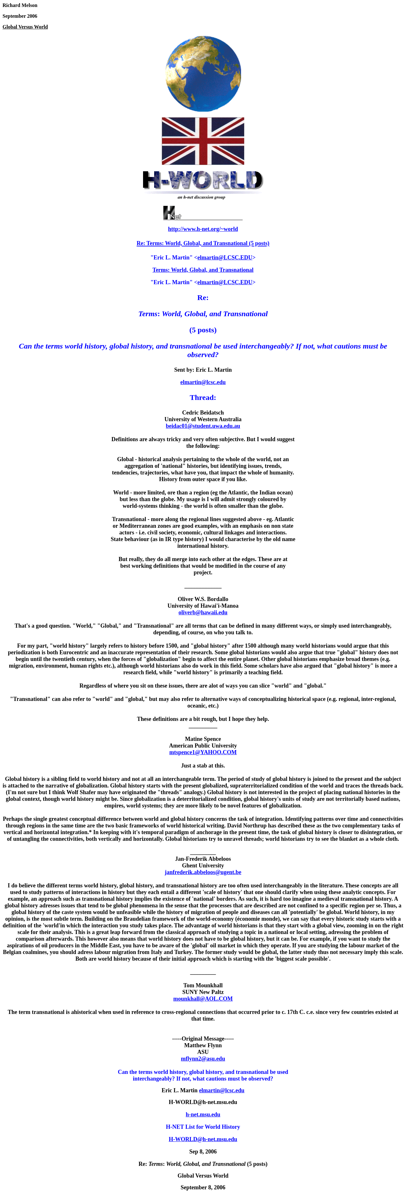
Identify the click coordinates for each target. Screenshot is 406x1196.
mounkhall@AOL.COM (202, 999)
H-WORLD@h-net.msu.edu (203, 1139)
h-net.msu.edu (203, 1114)
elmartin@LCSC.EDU (224, 257)
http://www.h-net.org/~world (203, 229)
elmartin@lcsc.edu (203, 382)
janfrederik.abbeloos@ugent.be (203, 872)
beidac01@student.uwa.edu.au (203, 426)
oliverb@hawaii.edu (203, 612)
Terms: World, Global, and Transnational (203, 270)
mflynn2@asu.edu (203, 1058)
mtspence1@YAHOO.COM (203, 752)
